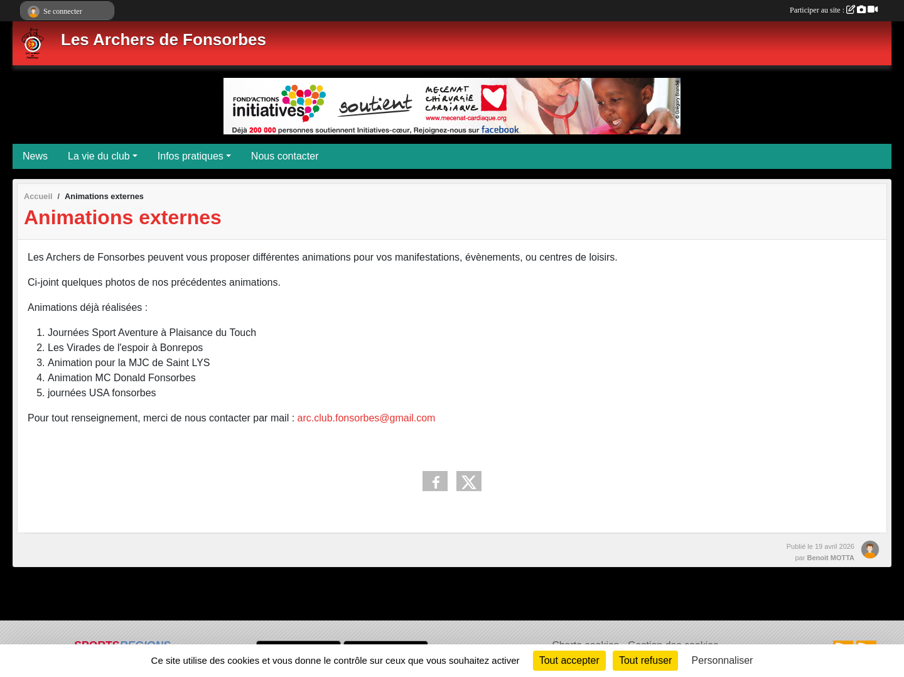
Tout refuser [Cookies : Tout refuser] (645, 660)
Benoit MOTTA (830, 557)
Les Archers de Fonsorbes (163, 39)
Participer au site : (834, 10)
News (35, 156)
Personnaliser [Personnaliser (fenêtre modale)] (722, 660)
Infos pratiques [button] (190, 156)
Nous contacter (285, 156)
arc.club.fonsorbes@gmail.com (367, 418)
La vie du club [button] (99, 156)
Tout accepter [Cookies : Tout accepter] (569, 660)
